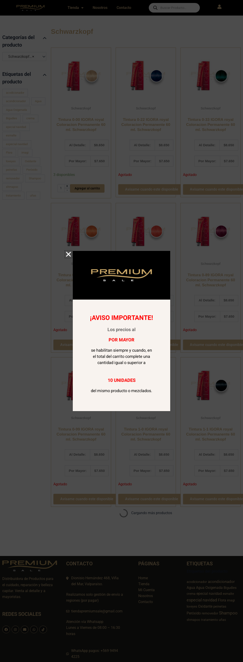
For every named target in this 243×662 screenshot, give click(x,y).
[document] (121, 331)
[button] (68, 254)
